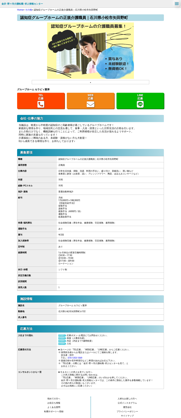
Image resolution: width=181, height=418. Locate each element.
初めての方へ (53, 398)
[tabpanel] (90, 50)
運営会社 (127, 407)
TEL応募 (40, 101)
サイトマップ (127, 415)
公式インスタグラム (127, 403)
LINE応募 (140, 101)
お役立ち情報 (53, 403)
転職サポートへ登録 (53, 411)
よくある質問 (53, 407)
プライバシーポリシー (127, 411)
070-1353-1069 (75, 358)
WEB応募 (90, 101)
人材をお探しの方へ (127, 398)
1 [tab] (90, 82)
